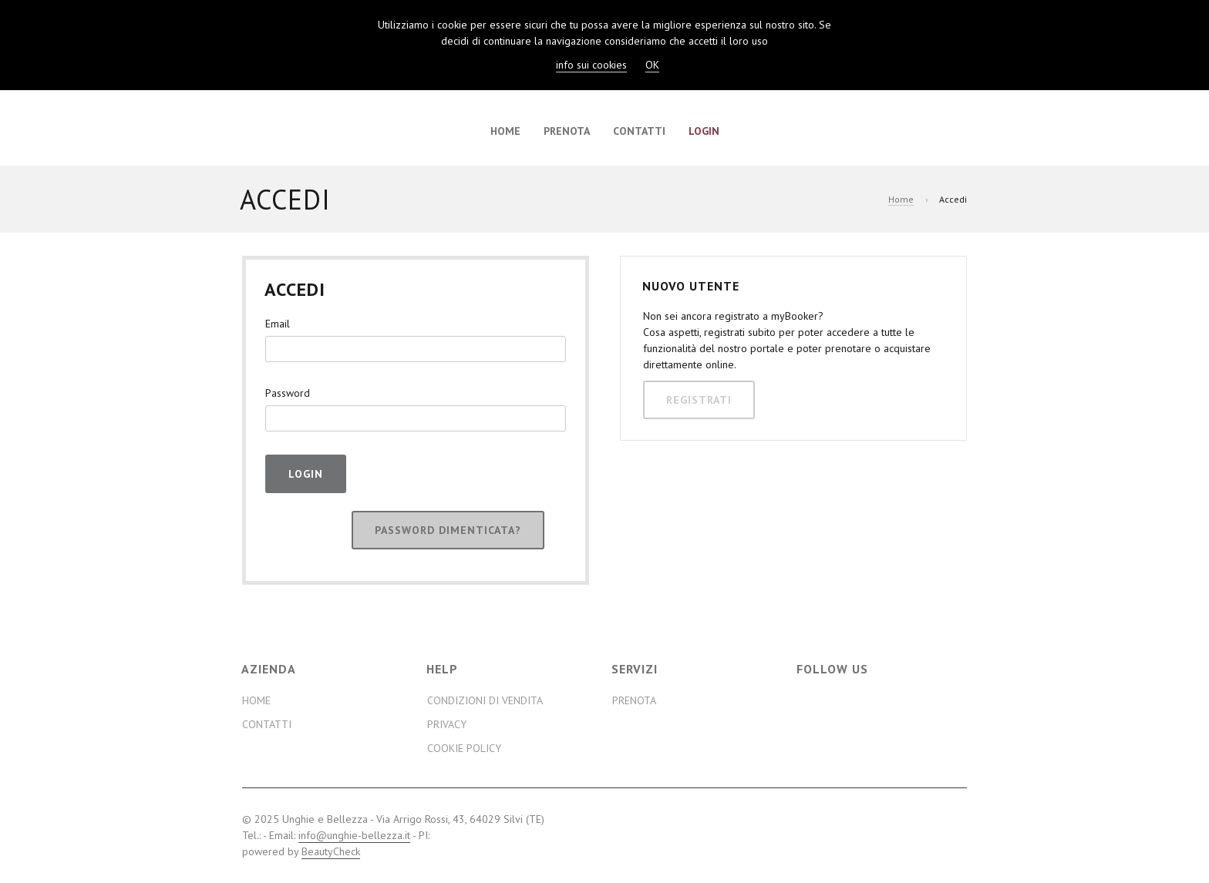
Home (505, 131)
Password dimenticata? (448, 530)
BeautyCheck (330, 851)
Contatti (639, 131)
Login (704, 131)
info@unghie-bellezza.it (354, 835)
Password (287, 393)
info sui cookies (591, 65)
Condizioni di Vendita (485, 700)
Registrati (699, 400)
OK (652, 65)
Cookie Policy (464, 748)
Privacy (446, 724)
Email (277, 324)
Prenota (567, 131)
